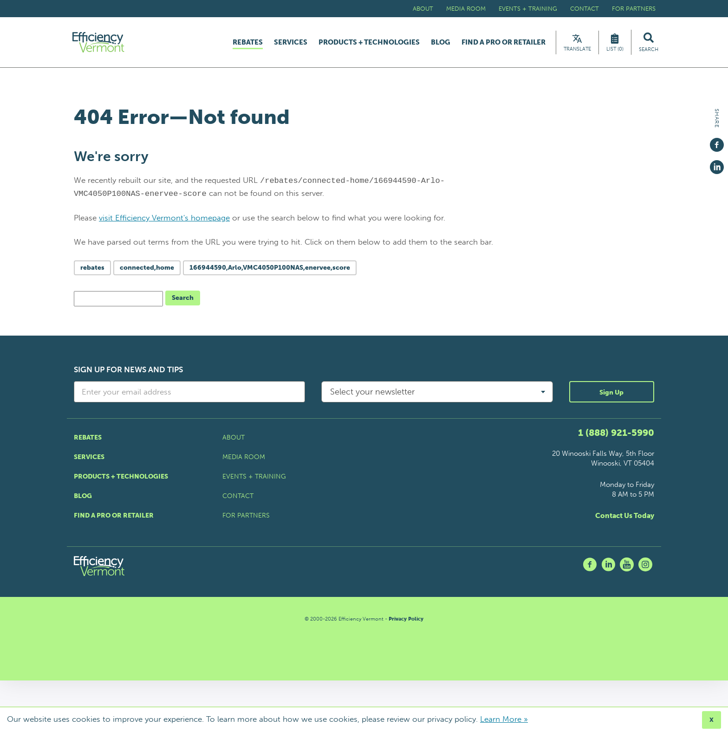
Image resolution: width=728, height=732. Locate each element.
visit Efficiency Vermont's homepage (164, 221)
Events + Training (528, 9)
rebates (92, 271)
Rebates (248, 44)
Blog (440, 43)
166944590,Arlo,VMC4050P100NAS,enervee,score (269, 271)
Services (290, 43)
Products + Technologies (369, 43)
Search (183, 301)
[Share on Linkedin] (717, 163)
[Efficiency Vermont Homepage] (103, 44)
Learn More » (504, 719)
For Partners (634, 9)
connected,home (147, 271)
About (423, 9)
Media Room (466, 9)
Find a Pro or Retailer (504, 43)
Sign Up (611, 396)
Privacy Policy (406, 622)
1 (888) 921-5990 (616, 435)
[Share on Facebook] (717, 141)
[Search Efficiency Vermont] (648, 44)
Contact (584, 9)
